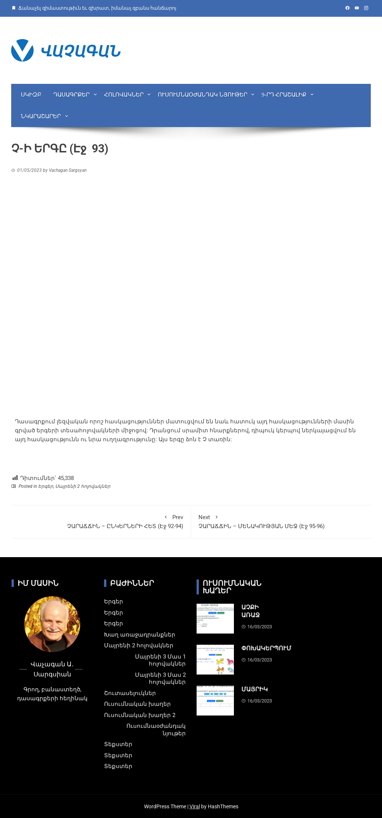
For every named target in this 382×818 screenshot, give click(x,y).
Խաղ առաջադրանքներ (139, 634)
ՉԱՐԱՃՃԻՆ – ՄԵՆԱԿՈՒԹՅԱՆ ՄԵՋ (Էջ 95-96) (280, 521)
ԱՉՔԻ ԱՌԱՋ (250, 611)
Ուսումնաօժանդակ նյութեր (202, 95)
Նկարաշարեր (41, 116)
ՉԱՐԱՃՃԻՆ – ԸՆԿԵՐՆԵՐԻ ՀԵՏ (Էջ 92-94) (101, 521)
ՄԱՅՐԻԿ (254, 689)
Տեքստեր (118, 744)
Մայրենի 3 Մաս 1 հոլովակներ (160, 660)
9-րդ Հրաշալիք (284, 95)
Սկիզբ (31, 95)
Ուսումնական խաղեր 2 (139, 715)
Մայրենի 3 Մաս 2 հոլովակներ (160, 679)
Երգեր (45, 486)
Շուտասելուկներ (130, 693)
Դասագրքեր (71, 95)
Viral (195, 806)
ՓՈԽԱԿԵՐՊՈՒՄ (266, 648)
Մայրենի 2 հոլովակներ (82, 486)
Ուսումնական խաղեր (137, 704)
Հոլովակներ (124, 95)
